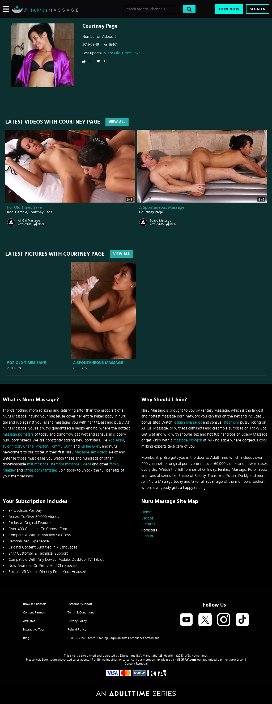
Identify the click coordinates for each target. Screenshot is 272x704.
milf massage (38, 464)
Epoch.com (49, 659)
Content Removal (136, 663)
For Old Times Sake (124, 53)
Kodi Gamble (17, 212)
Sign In (258, 9)
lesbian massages (187, 422)
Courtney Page (40, 212)
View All (117, 122)
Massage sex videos (91, 452)
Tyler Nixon (12, 446)
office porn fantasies (41, 470)
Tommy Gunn (61, 446)
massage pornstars (18, 434)
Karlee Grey (90, 446)
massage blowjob (187, 440)
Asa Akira (116, 440)
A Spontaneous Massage (161, 207)
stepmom (231, 422)
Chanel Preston (35, 446)
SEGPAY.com (186, 659)
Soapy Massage (160, 220)
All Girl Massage (29, 220)
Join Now (229, 9)
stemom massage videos (70, 464)
